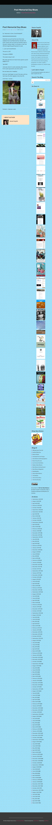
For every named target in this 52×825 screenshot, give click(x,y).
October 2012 (36, 661)
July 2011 (35, 693)
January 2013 (36, 655)
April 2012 (35, 674)
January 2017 (36, 573)
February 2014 (36, 627)
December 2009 (37, 733)
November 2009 (37, 735)
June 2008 (35, 771)
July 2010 (35, 718)
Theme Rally (35, 820)
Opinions (10, 109)
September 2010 (37, 714)
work (14, 109)
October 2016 (36, 577)
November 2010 (36, 710)
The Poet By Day (37, 479)
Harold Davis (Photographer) (40, 458)
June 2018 (35, 554)
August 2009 (36, 741)
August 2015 (36, 594)
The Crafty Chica (37, 477)
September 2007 (37, 790)
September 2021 (37, 511)
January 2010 (36, 731)
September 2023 (37, 499)
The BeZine (35, 475)
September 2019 (37, 537)
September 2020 (37, 522)
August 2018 (36, 552)
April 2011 (35, 699)
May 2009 (35, 748)
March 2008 (36, 777)
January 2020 (36, 530)
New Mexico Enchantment (39, 467)
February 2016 (36, 587)
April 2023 (35, 503)
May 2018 (35, 556)
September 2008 (37, 765)
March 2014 (36, 625)
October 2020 (36, 520)
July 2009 (35, 743)
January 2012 (36, 680)
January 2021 (36, 518)
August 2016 (36, 579)
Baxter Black (36, 454)
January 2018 (36, 562)
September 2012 (37, 663)
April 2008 (35, 775)
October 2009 (36, 737)
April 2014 (35, 623)
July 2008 (35, 769)
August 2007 (36, 792)
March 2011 (35, 701)
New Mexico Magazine (38, 469)
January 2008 (36, 781)
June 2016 (35, 581)
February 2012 (36, 678)
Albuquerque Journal (38, 450)
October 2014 (36, 611)
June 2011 (35, 695)
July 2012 (35, 668)
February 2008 (36, 779)
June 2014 (35, 619)
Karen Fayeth (14, 29)
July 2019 (35, 539)
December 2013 (36, 632)
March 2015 (35, 602)
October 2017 (36, 568)
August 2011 (36, 691)
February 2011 (36, 703)
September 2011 (37, 689)
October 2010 (36, 712)
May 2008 (35, 773)
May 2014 (35, 621)
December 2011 (36, 682)
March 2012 (35, 676)
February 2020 (36, 528)
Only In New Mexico (37, 473)
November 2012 (36, 659)
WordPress (46, 820)
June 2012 (35, 670)
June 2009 (35, 746)
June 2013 (35, 644)
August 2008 (36, 767)
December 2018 (36, 549)
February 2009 (36, 754)
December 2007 (37, 784)
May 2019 (35, 541)
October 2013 (36, 636)
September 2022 (37, 509)
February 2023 (36, 505)
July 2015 (35, 596)
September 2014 (37, 613)
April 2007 (35, 800)
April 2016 (35, 583)
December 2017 (36, 564)
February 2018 (36, 560)
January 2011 (36, 705)
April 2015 (35, 600)
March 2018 (35, 558)
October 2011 (36, 686)
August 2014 (36, 615)
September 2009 (37, 739)
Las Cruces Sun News (38, 463)
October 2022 (36, 507)
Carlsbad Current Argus (39, 456)
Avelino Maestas (37, 452)
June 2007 (35, 796)
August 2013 (36, 640)
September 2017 (37, 570)
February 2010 (36, 729)
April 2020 (35, 524)
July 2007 (35, 794)
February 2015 (36, 604)
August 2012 (36, 665)
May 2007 (35, 798)
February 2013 (36, 653)
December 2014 (37, 608)
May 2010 (35, 722)
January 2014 (36, 630)
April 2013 (35, 649)
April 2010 (35, 724)
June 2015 (35, 598)
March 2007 (36, 803)
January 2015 (36, 606)
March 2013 (35, 651)
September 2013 (37, 638)
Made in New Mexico (37, 465)
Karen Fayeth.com (37, 460)
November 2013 (36, 634)
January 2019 (36, 547)
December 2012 (36, 657)
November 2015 (36, 589)
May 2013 (35, 646)
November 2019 (36, 535)
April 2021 (35, 514)
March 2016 (35, 585)
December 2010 (36, 708)
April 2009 (35, 750)
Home (18, 12)
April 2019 (35, 543)
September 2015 (37, 592)
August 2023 (36, 501)
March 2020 (36, 526)
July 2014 (35, 617)
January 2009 (36, 756)
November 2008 (37, 760)
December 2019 (36, 533)
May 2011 (35, 697)
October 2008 (36, 762)
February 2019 (36, 545)
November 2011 (36, 684)
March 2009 (36, 752)
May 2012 (35, 672)
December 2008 (37, 758)
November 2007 (37, 786)
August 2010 (36, 716)
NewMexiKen (36, 471)
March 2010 (35, 727)
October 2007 (36, 788)
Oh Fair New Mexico (20, 820)
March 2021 (35, 516)
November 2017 (36, 566)
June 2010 (35, 720)
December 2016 (36, 575)
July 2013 (35, 642)
